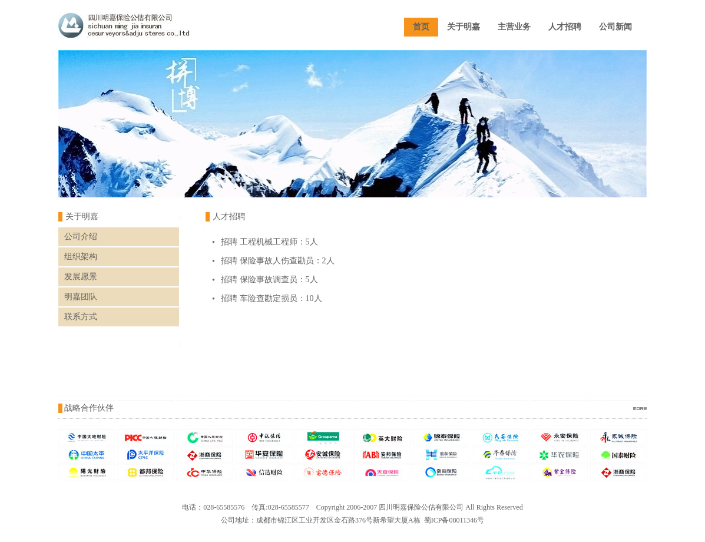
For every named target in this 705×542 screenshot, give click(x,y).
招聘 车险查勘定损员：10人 (271, 298)
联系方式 (80, 316)
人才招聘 (564, 26)
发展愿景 (80, 276)
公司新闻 (615, 26)
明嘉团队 (80, 296)
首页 (421, 26)
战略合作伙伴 (89, 408)
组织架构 (80, 256)
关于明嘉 (463, 26)
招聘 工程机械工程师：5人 (269, 241)
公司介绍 (80, 236)
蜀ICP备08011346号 (454, 520)
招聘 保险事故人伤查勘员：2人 (278, 260)
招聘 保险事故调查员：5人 (269, 279)
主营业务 (514, 26)
